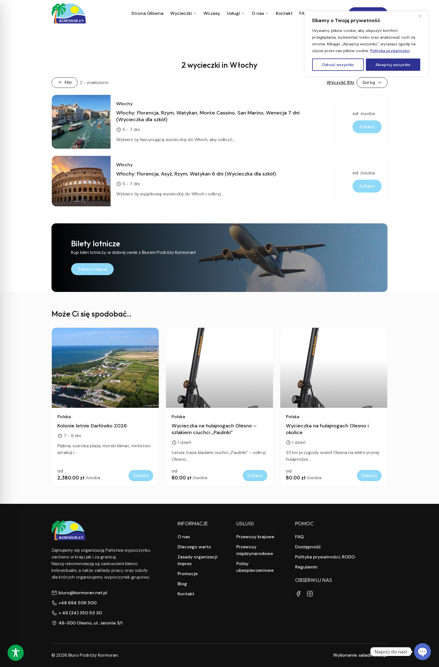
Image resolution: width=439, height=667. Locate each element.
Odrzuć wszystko (338, 64)
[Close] (422, 16)
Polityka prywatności (390, 50)
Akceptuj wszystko (392, 64)
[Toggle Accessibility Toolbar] (15, 652)
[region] (366, 44)
